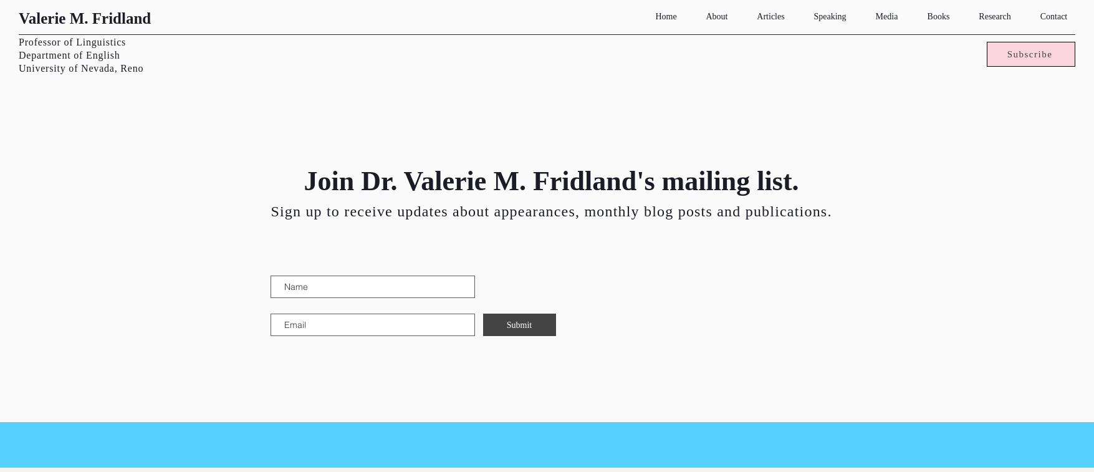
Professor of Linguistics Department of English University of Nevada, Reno (81, 55)
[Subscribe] (1031, 54)
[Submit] (519, 325)
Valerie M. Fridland (85, 18)
